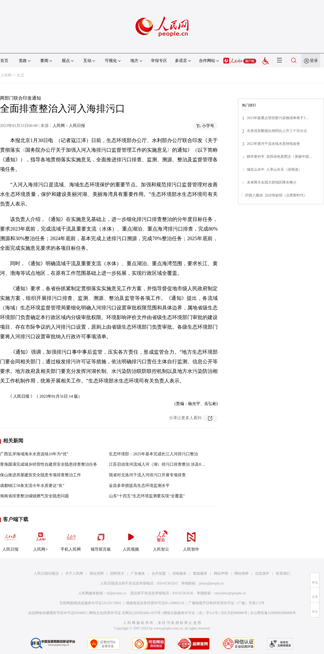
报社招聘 (97, 573)
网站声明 (221, 573)
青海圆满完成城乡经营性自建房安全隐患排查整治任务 (48, 464)
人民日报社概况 (46, 573)
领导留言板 (101, 539)
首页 (4, 60)
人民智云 (161, 539)
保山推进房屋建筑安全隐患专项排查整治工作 (40, 475)
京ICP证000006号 (234, 613)
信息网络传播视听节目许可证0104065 (57, 613)
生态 (20, 75)
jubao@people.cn (211, 583)
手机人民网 (70, 539)
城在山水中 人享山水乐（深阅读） (274, 169)
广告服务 (138, 573)
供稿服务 (179, 573)
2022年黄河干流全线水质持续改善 (273, 144)
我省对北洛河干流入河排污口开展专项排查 (147, 475)
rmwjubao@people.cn (230, 593)
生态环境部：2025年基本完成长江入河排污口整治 (153, 454)
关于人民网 (74, 573)
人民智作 (191, 539)
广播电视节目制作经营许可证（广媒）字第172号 (226, 603)
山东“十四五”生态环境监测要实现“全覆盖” (147, 496)
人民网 (6, 75)
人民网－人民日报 (69, 125)
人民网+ (40, 539)
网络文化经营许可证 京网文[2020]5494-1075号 (125, 613)
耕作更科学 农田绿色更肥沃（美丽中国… (279, 157)
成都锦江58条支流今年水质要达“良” (32, 485)
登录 (314, 60)
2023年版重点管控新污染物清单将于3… (278, 118)
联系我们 (283, 573)
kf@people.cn (117, 593)
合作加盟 (159, 573)
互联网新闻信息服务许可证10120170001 (90, 603)
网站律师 (241, 573)
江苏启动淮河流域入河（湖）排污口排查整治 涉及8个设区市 (163, 464)
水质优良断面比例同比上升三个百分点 (277, 131)
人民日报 (10, 539)
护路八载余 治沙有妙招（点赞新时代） (276, 195)
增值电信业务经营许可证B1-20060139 (155, 603)
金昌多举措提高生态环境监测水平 (139, 485)
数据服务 (200, 573)
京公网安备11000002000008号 (273, 613)
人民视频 (131, 539)
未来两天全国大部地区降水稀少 (271, 182)
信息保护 (262, 573)
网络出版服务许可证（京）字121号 (190, 613)
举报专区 (159, 60)
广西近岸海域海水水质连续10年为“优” (34, 454)
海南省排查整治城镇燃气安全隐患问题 (34, 496)
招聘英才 (117, 573)
